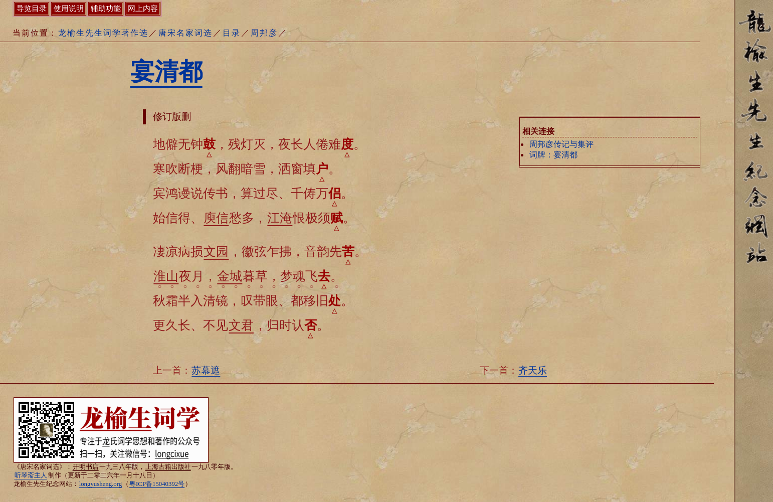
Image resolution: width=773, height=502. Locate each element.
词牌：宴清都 (553, 154)
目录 (232, 33)
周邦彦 (264, 33)
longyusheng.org (100, 483)
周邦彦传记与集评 (561, 144)
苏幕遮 (205, 370)
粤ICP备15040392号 (156, 483)
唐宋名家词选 (185, 33)
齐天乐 (532, 370)
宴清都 (166, 71)
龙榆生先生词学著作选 (103, 33)
